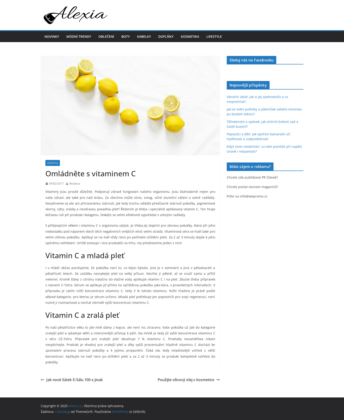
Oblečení (106, 36)
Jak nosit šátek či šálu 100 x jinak (72, 379)
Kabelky (144, 36)
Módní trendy (78, 36)
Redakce (74, 183)
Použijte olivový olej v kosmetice (189, 379)
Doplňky (165, 36)
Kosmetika (190, 36)
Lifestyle (214, 36)
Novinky (51, 36)
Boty (125, 36)
